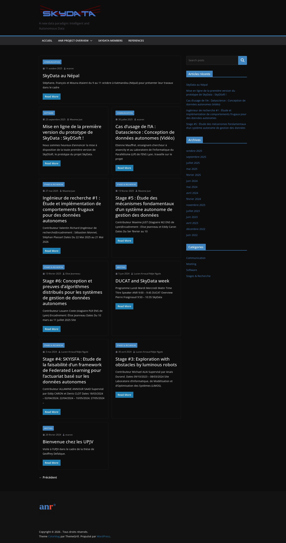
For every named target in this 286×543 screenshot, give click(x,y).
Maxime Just (76, 119)
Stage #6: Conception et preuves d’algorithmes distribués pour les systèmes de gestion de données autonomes (72, 292)
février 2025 (193, 175)
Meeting (121, 267)
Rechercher (242, 60)
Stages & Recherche (53, 184)
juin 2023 (192, 217)
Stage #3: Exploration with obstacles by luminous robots (146, 362)
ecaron (70, 68)
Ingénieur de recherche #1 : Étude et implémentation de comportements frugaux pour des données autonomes (72, 209)
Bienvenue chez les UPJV (68, 442)
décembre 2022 (195, 229)
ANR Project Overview (73, 40)
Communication (52, 62)
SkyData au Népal (61, 76)
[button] (90, 40)
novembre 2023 (195, 205)
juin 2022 (192, 235)
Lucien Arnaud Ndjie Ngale (147, 273)
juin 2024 (192, 181)
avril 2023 (192, 223)
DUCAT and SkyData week (142, 281)
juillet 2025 (193, 163)
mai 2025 (191, 169)
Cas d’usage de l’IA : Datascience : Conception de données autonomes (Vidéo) (145, 132)
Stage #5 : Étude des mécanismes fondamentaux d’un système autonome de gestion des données (144, 206)
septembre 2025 (196, 157)
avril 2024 (192, 193)
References (136, 40)
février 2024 (193, 199)
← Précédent (48, 477)
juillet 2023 (193, 211)
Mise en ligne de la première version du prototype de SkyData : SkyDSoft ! (72, 132)
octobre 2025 (194, 151)
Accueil (47, 40)
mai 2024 (191, 187)
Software (48, 113)
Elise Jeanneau (72, 273)
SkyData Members (110, 40)
